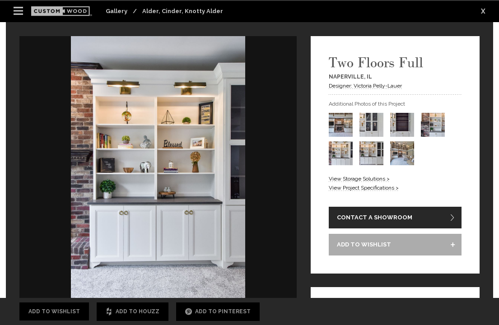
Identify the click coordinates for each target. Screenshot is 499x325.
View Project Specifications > (364, 188)
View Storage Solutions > (359, 179)
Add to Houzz (132, 311)
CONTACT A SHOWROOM (374, 217)
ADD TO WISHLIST (364, 244)
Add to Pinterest (218, 311)
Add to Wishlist (54, 311)
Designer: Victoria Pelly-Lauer (365, 86)
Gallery (116, 11)
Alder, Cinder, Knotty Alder (182, 11)
